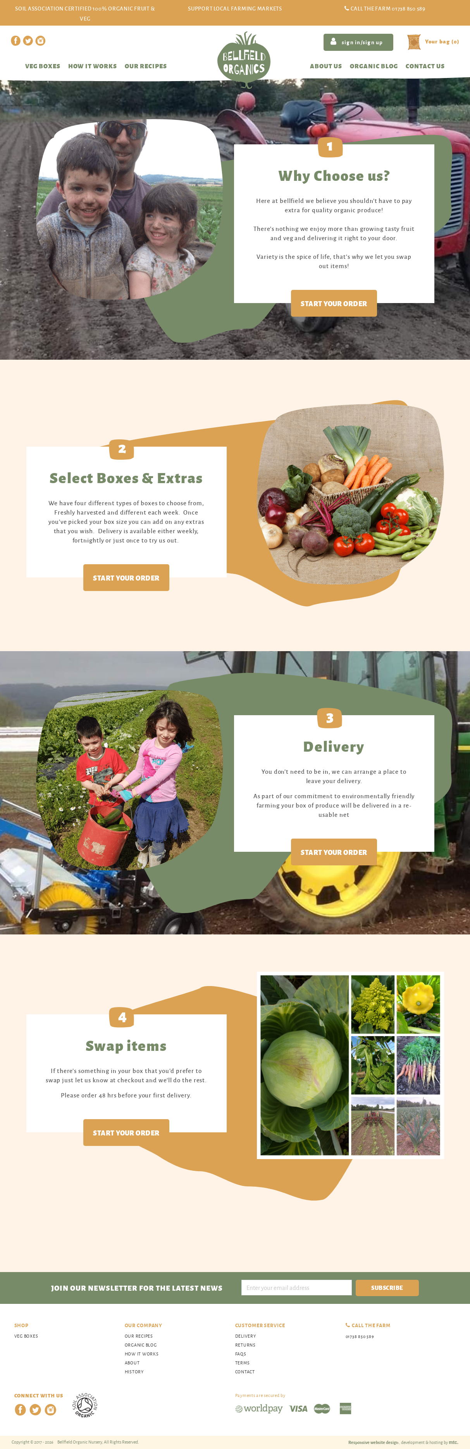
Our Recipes (139, 1336)
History (134, 1371)
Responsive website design (373, 1442)
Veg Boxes (42, 66)
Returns (245, 1345)
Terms (242, 1363)
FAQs (240, 1354)
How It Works (142, 1354)
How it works (92, 66)
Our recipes (146, 66)
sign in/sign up (357, 41)
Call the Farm (388, 8)
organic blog (141, 1345)
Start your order (334, 303)
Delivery (245, 1336)
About (132, 1363)
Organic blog (374, 66)
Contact (245, 1371)
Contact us (425, 66)
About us (326, 66)
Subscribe (387, 1287)
